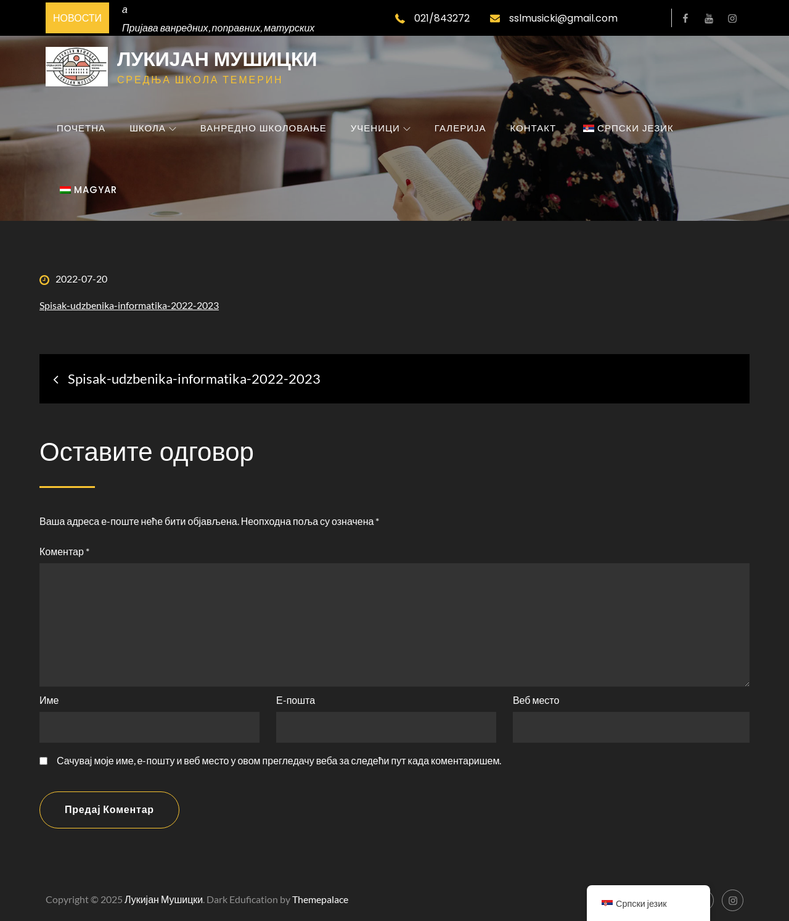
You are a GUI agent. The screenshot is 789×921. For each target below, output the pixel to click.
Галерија (460, 128)
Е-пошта (295, 700)
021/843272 (432, 18)
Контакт (533, 128)
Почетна (81, 128)
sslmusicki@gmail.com (554, 18)
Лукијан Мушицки (217, 59)
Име (49, 700)
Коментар (64, 551)
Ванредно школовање (263, 128)
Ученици (381, 128)
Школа (152, 128)
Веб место (536, 700)
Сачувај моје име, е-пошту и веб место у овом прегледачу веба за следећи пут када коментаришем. (279, 761)
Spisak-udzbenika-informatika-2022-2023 (129, 305)
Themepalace (320, 899)
